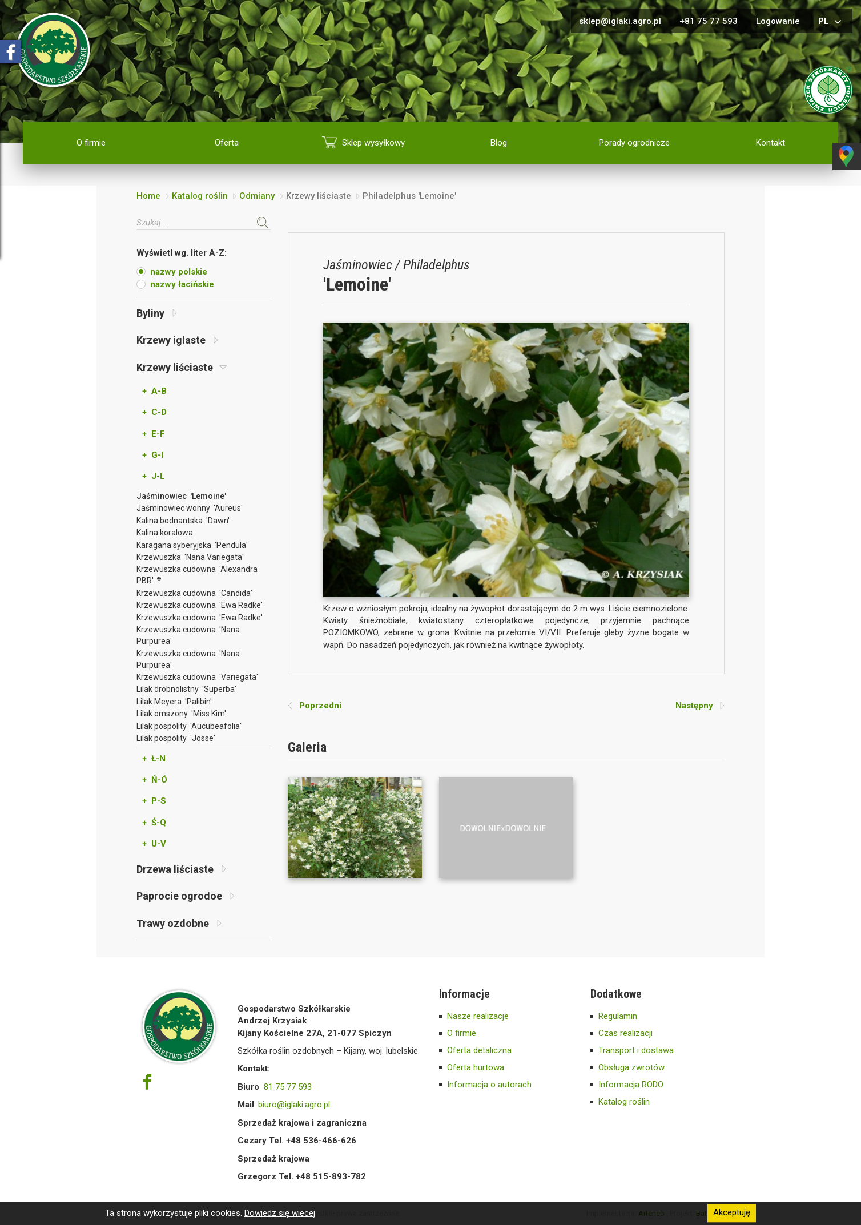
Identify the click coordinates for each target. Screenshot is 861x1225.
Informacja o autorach (489, 1084)
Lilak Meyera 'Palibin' (174, 701)
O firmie (91, 143)
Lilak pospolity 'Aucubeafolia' (189, 726)
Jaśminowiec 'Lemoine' (181, 496)
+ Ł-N (154, 758)
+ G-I (152, 455)
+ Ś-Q (154, 822)
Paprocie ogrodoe (185, 896)
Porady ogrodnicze (634, 143)
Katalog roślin (200, 196)
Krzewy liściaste (181, 367)
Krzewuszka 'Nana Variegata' (190, 557)
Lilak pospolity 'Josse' (175, 738)
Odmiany (257, 196)
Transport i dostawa (636, 1050)
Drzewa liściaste (181, 869)
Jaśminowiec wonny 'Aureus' (189, 508)
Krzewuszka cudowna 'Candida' (194, 593)
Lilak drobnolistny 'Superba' (186, 689)
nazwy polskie (178, 272)
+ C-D (154, 412)
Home (148, 196)
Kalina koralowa (164, 532)
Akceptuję (731, 1213)
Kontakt (770, 143)
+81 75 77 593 (708, 21)
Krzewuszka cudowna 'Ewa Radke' (199, 605)
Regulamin (617, 1016)
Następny (700, 705)
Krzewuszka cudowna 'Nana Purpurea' (188, 635)
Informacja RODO (630, 1084)
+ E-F (153, 434)
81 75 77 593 (288, 1087)
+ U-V (154, 844)
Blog (498, 143)
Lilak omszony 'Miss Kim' (181, 713)
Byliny (156, 313)
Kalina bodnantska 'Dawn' (183, 520)
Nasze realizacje (478, 1016)
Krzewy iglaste (177, 340)
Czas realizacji (625, 1033)
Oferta (227, 143)
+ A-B (154, 391)
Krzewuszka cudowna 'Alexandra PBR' (197, 575)
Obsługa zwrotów (631, 1067)
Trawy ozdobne (179, 923)
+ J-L (153, 476)
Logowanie (778, 21)
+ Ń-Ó (154, 780)
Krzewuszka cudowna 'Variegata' (197, 677)
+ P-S (154, 801)
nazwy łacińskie (182, 284)
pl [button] (831, 21)
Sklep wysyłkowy (373, 143)
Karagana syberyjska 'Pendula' (192, 545)
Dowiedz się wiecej (279, 1213)
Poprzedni (314, 705)
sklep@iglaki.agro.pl (620, 21)
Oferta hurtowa (475, 1067)
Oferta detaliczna (479, 1050)
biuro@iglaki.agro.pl (294, 1104)
